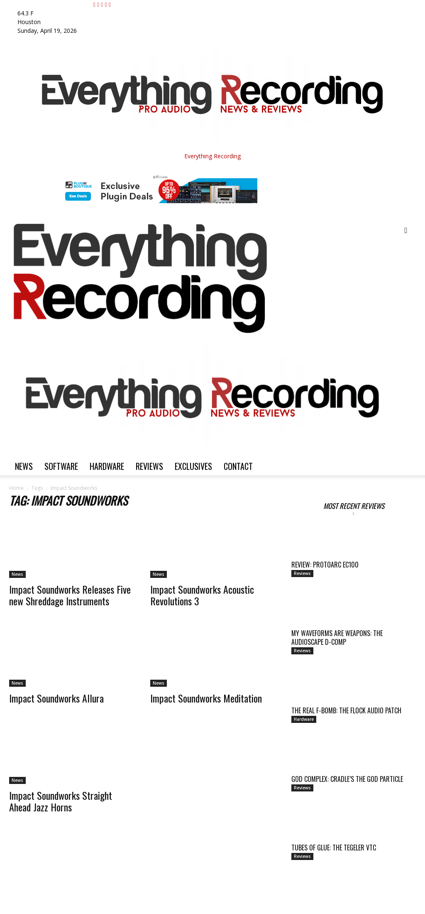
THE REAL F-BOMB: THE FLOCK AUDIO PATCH (346, 710)
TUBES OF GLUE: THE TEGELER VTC (333, 848)
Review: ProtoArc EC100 (325, 565)
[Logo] (202, 332)
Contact (238, 466)
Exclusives (193, 466)
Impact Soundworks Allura (56, 697)
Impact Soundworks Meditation (206, 697)
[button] (406, 231)
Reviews (149, 466)
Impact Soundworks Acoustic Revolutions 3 (202, 595)
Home (16, 487)
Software (61, 466)
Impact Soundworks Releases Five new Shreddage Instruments (70, 595)
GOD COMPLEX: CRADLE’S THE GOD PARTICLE (347, 779)
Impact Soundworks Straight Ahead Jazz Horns (60, 801)
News (24, 466)
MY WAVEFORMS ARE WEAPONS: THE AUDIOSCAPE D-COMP (337, 637)
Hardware (107, 466)
